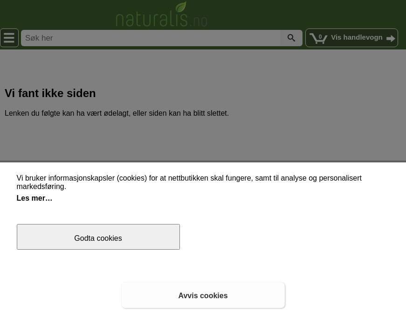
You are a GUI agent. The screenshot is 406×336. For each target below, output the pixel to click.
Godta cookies (98, 238)
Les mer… (35, 198)
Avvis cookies (202, 296)
